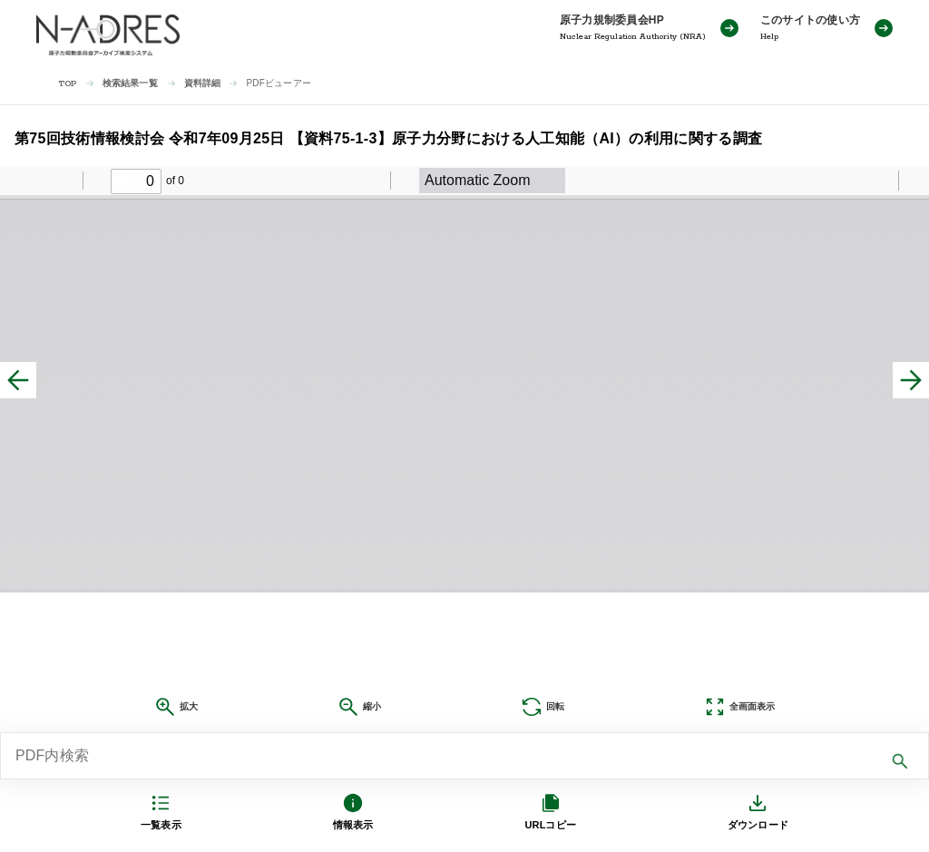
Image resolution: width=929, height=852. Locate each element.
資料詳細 (202, 83)
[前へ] (18, 380)
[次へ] (911, 380)
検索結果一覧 (130, 83)
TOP (67, 84)
